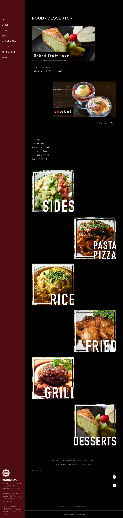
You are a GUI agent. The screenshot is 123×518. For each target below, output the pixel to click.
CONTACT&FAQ (86, 464)
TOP (4, 19)
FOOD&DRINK (68, 460)
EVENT (5, 35)
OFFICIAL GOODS (71, 464)
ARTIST (93, 460)
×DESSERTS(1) (36, 470)
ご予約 (5, 30)
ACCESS (59, 464)
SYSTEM (5, 46)
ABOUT (5, 25)
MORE (4, 52)
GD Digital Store (9, 41)
